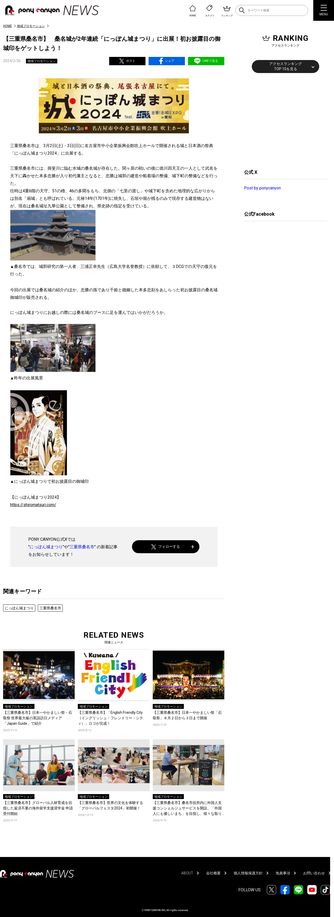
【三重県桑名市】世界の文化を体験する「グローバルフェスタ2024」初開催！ (110, 805)
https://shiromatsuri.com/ (33, 504)
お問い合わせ (314, 873)
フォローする (165, 546)
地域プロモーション (31, 26)
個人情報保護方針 (248, 873)
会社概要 (213, 873)
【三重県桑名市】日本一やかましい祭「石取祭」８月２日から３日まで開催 (187, 715)
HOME (7, 26)
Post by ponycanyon (262, 188)
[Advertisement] (283, 120)
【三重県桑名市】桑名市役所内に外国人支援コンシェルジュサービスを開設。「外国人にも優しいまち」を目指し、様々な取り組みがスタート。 (187, 808)
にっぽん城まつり (46, 546)
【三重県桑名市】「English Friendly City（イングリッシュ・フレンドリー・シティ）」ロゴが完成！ (110, 717)
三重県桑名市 (81, 546)
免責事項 (283, 873)
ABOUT (187, 873)
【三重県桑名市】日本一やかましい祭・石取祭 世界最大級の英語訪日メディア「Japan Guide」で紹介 (37, 717)
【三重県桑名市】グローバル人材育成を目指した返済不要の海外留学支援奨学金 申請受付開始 (38, 808)
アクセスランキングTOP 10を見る (285, 66)
